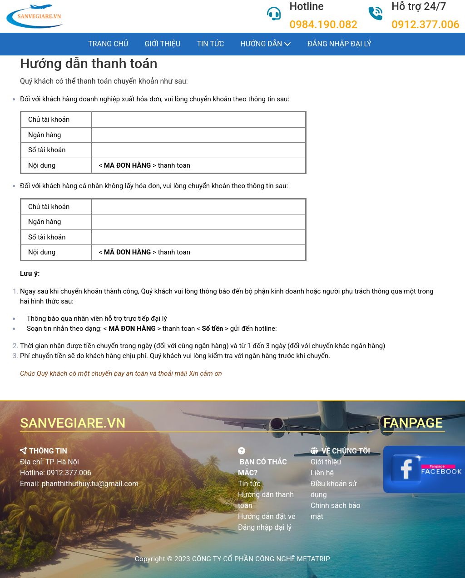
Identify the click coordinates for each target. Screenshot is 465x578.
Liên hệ (322, 472)
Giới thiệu (162, 44)
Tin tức (210, 44)
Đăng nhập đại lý (265, 527)
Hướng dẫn (266, 44)
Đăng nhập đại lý (339, 44)
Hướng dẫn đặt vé (266, 516)
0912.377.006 (425, 24)
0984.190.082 (324, 24)
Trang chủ (108, 44)
